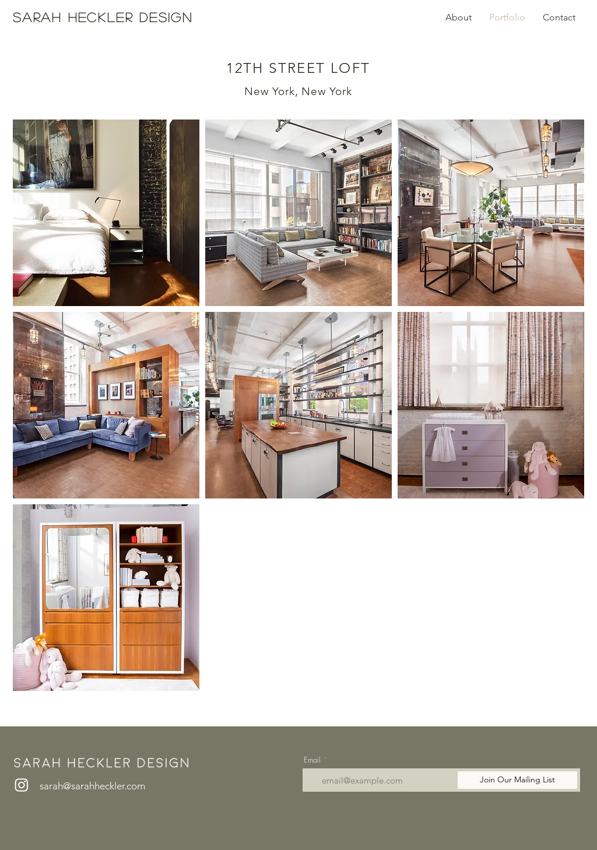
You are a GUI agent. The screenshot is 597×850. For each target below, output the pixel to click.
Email (312, 760)
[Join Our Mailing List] (517, 780)
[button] (106, 213)
